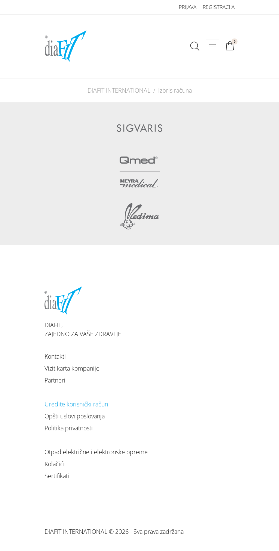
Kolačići (55, 464)
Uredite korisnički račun (76, 404)
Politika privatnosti (69, 428)
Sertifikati (57, 476)
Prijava (187, 6)
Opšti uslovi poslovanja (75, 416)
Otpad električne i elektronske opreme (96, 452)
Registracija (218, 6)
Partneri (55, 380)
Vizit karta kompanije (72, 368)
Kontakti (55, 356)
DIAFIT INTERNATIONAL (119, 90)
